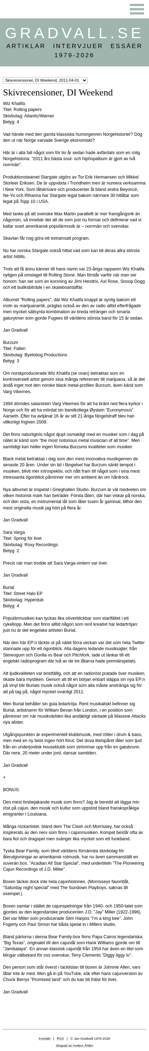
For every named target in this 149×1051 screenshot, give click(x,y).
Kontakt (44, 1038)
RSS (60, 1038)
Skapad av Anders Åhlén (74, 1045)
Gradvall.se (74, 32)
